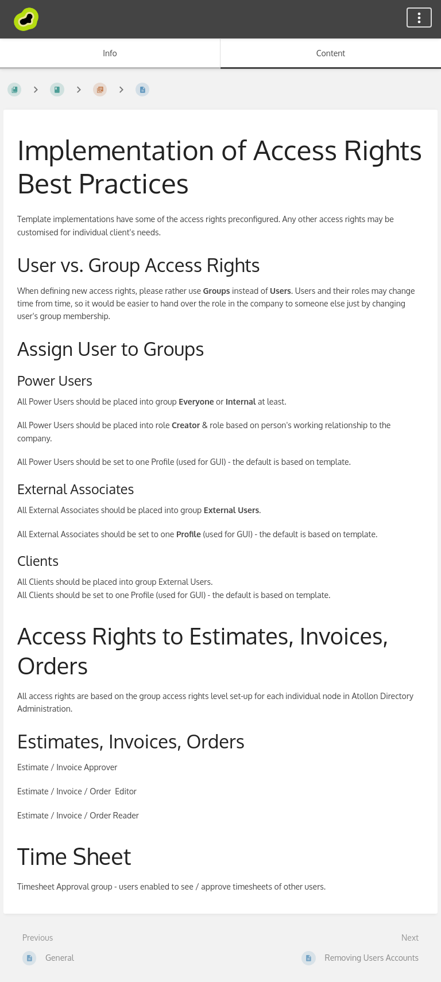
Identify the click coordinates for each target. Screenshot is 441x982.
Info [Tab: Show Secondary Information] (110, 53)
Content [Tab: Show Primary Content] (330, 53)
